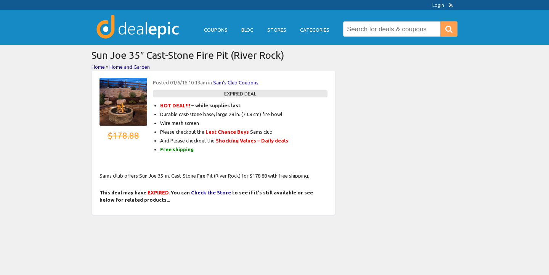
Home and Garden (129, 67)
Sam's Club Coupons (235, 82)
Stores (276, 29)
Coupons (216, 29)
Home (98, 67)
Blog (247, 29)
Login (438, 5)
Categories (314, 29)
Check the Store (211, 192)
